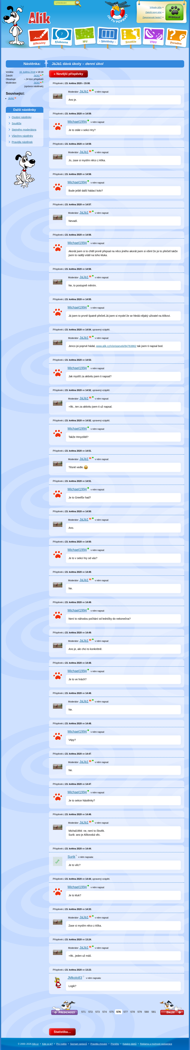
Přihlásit (174, 17)
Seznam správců (78, 1044)
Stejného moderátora (24, 129)
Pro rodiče (61, 1044)
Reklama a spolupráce (156, 1044)
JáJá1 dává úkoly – (77, 64)
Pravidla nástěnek (22, 142)
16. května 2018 (27, 72)
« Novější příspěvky (68, 74)
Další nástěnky (24, 110)
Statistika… (62, 1032)
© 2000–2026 (28, 1044)
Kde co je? (47, 1044)
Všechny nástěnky (22, 135)
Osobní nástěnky (22, 117)
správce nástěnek (34, 86)
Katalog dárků (129, 1044)
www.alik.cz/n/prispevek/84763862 (116, 346)
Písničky (115, 1044)
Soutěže (16, 123)
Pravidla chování (98, 1044)
